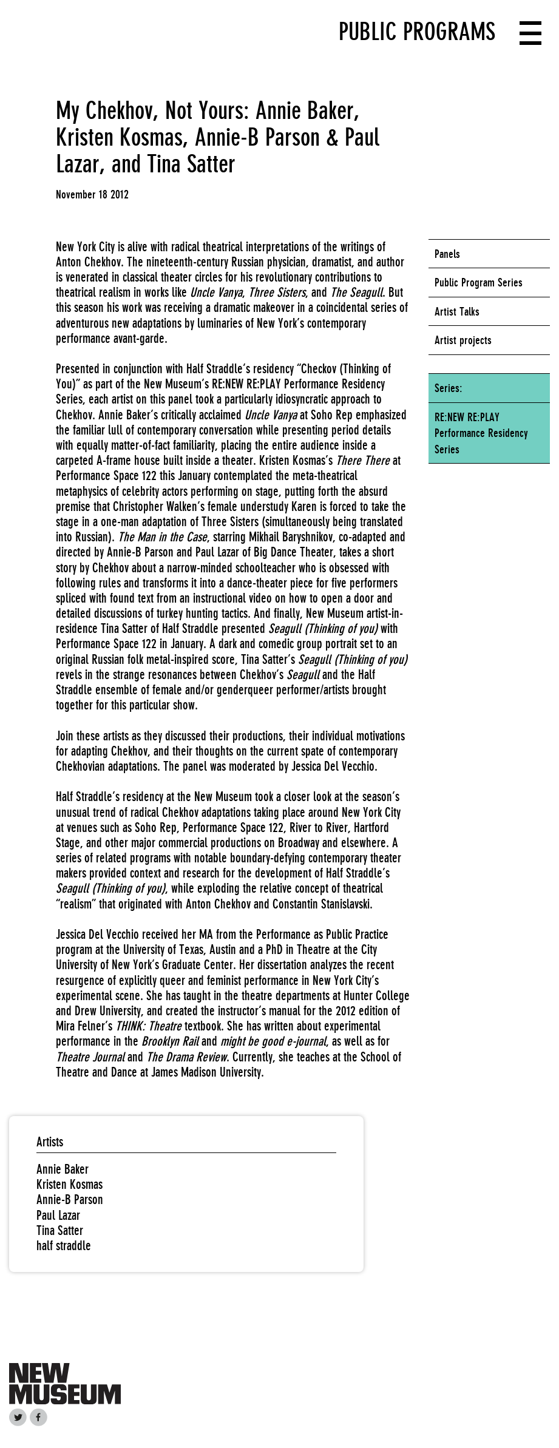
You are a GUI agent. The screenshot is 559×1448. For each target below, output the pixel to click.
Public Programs (417, 32)
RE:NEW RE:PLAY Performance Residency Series (481, 433)
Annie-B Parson (69, 1199)
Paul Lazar (58, 1215)
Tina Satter (59, 1230)
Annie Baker (62, 1169)
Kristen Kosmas (69, 1184)
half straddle (63, 1245)
